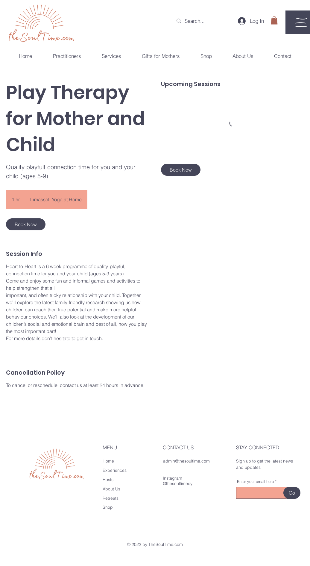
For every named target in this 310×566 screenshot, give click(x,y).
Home (108, 461)
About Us (111, 489)
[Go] (291, 493)
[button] (274, 20)
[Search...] (204, 21)
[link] (25, 224)
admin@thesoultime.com (186, 461)
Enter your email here (255, 482)
